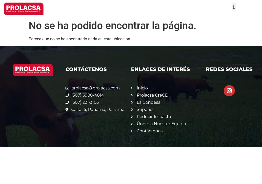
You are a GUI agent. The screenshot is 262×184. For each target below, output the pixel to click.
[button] (234, 7)
